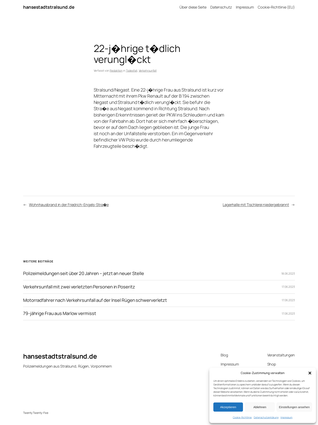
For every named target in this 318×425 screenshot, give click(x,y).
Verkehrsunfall (148, 70)
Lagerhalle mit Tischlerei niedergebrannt (256, 204)
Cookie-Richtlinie (242, 417)
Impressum (286, 417)
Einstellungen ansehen (294, 407)
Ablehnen (259, 407)
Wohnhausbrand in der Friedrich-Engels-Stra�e (69, 204)
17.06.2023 (288, 287)
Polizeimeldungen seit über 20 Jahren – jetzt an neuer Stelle (83, 273)
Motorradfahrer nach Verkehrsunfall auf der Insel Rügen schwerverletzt (95, 300)
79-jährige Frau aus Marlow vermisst (59, 313)
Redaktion (116, 70)
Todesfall (131, 70)
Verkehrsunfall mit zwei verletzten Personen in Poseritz (79, 286)
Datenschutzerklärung (266, 417)
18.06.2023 (288, 273)
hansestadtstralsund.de (48, 7)
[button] (310, 373)
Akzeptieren (228, 407)
